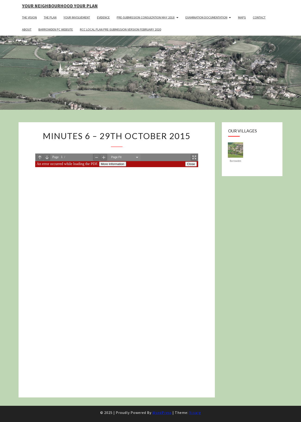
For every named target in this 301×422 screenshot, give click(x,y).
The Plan (50, 17)
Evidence (103, 17)
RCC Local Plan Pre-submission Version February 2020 (120, 29)
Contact (259, 17)
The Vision (29, 17)
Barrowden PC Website (55, 29)
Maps (242, 17)
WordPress (162, 412)
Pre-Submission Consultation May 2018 (146, 17)
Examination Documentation (206, 17)
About (26, 29)
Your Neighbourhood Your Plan (60, 6)
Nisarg (195, 412)
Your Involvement (76, 17)
